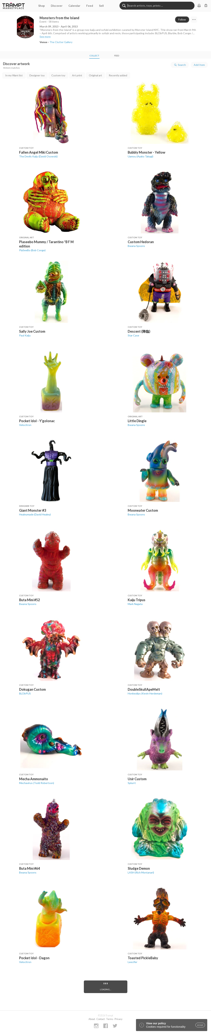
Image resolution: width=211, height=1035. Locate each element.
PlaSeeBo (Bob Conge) (32, 250)
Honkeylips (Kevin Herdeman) (145, 693)
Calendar (74, 5)
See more (45, 36)
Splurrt (132, 783)
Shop (41, 5)
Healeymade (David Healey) (35, 514)
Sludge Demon (139, 868)
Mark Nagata (135, 604)
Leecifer (132, 962)
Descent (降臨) (139, 331)
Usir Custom (137, 779)
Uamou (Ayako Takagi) (140, 156)
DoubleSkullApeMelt (144, 689)
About (92, 1019)
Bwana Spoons (136, 245)
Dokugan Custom (32, 689)
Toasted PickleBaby (143, 958)
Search (180, 64)
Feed (89, 5)
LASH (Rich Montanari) (141, 872)
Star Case (133, 335)
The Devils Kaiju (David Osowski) (38, 156)
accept (200, 1025)
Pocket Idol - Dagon (34, 958)
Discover (56, 5)
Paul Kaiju (25, 335)
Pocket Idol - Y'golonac (37, 421)
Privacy (118, 1019)
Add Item (199, 64)
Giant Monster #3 (32, 510)
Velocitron (25, 424)
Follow (182, 19)
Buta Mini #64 (29, 868)
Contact (100, 1019)
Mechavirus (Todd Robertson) (36, 783)
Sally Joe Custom (32, 331)
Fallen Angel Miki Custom (38, 152)
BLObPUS (25, 693)
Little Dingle (137, 421)
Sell (101, 5)
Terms (109, 1019)
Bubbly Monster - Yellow (146, 152)
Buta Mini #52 (29, 600)
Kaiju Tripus (136, 600)
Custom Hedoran (141, 242)
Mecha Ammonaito (33, 779)
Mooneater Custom (143, 510)
